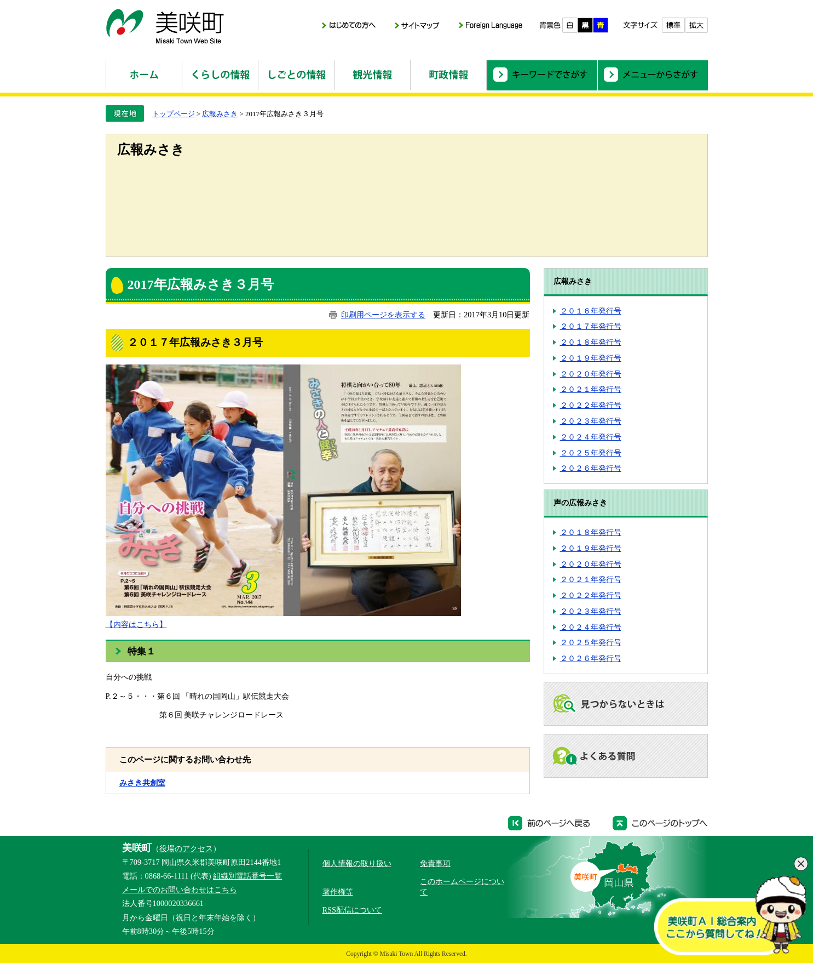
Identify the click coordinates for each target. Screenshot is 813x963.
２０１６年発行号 (590, 310)
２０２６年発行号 (590, 468)
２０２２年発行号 (590, 405)
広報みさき (220, 114)
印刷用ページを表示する (383, 314)
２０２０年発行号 (590, 373)
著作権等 (337, 891)
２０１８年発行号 (590, 342)
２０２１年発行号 (590, 389)
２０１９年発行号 (590, 358)
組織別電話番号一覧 (247, 875)
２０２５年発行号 (590, 452)
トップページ (173, 114)
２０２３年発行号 (590, 421)
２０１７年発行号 (590, 326)
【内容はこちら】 (136, 624)
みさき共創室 (142, 782)
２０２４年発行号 (590, 436)
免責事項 (435, 863)
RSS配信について (352, 909)
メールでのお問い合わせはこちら (179, 889)
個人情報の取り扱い (356, 863)
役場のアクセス (186, 848)
